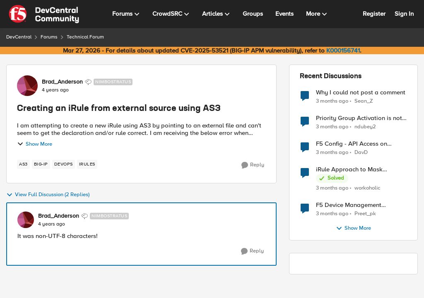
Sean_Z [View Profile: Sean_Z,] (363, 101)
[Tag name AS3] (23, 164)
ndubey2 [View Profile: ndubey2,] (365, 127)
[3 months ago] (332, 101)
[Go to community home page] (44, 14)
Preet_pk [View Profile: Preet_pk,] (365, 214)
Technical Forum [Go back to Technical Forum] (85, 37)
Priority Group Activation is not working (359, 118)
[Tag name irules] (87, 164)
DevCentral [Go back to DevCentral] (18, 37)
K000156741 (343, 50)
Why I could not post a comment (360, 92)
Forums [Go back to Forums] (49, 37)
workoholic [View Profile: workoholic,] (367, 188)
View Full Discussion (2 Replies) (47, 195)
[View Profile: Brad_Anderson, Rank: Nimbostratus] (27, 85)
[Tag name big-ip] (41, 164)
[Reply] (253, 165)
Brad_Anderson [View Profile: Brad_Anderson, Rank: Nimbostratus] (62, 82)
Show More (34, 144)
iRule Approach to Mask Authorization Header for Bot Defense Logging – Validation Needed (357, 169)
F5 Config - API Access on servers (351, 143)
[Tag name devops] (63, 164)
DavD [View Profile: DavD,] (361, 152)
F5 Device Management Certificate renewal (348, 205)
